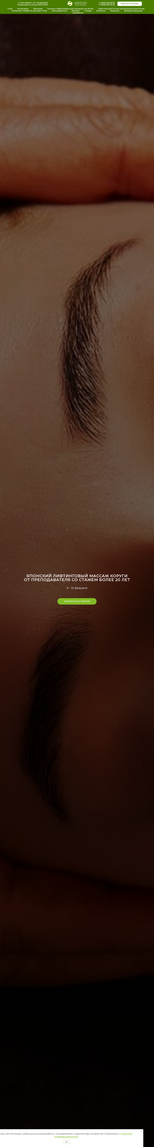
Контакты (100, 11)
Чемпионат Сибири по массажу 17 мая (29, 11)
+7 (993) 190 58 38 (107, 3)
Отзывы (88, 11)
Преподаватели (59, 11)
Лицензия (114, 11)
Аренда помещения (133, 11)
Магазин (75, 11)
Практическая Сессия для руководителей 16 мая (121, 9)
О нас (10, 9)
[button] (77, 601)
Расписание (23, 9)
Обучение (38, 9)
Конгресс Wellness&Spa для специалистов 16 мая (70, 9)
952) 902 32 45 (108, 5)
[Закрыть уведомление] (142, 1131)
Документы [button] (78, 13)
